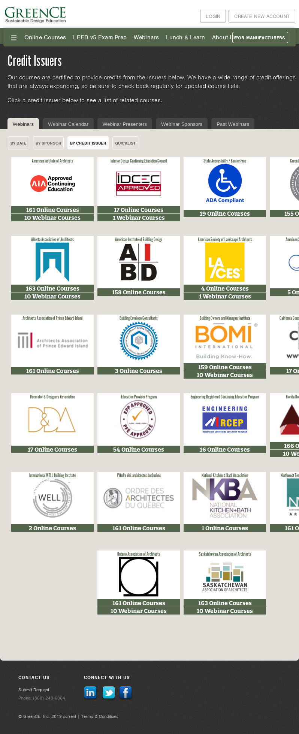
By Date (18, 143)
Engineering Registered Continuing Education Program (225, 397)
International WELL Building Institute (52, 476)
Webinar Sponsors (181, 124)
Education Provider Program (139, 397)
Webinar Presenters (125, 124)
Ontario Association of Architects (138, 554)
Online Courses (45, 37)
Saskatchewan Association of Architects (225, 554)
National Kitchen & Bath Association (225, 476)
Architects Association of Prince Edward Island (52, 318)
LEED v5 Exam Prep (100, 37)
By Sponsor (48, 143)
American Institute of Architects (52, 161)
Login (213, 16)
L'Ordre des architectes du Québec (139, 476)
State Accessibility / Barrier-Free (224, 161)
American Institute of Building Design (138, 240)
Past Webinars (233, 124)
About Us (224, 37)
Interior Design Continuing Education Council (139, 161)
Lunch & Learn (185, 37)
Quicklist (125, 143)
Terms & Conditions (99, 716)
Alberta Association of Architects (52, 240)
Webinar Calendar (68, 124)
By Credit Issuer (88, 143)
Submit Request (33, 690)
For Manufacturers (260, 38)
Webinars (146, 37)
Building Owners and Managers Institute (225, 318)
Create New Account (262, 16)
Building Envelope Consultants (139, 318)
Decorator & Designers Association (52, 397)
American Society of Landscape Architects (225, 240)
